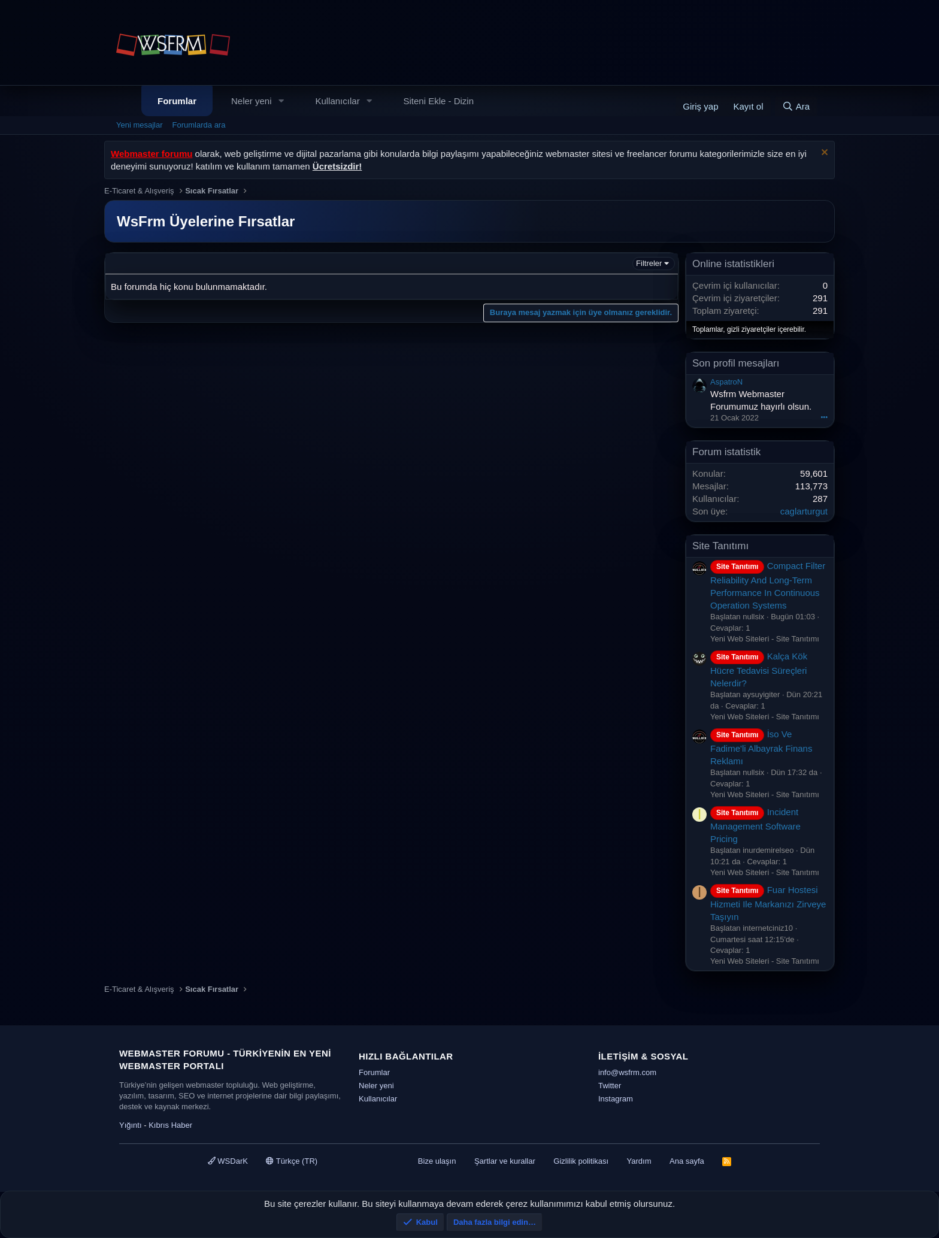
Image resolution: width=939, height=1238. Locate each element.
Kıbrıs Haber (170, 1125)
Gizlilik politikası (580, 1161)
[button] (280, 101)
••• (824, 416)
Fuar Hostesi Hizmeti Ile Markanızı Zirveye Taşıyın (768, 903)
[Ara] (796, 106)
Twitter (609, 1085)
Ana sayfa (687, 1161)
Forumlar (176, 101)
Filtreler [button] (649, 263)
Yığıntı (130, 1125)
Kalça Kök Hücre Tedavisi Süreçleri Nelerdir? (758, 669)
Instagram (615, 1098)
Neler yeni (251, 101)
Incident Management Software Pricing (755, 825)
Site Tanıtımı (720, 546)
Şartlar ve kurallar (504, 1161)
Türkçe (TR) (291, 1161)
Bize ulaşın (437, 1161)
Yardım (639, 1161)
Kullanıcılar (337, 101)
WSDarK (228, 1161)
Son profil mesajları (736, 363)
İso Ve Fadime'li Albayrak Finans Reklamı (761, 747)
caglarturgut (804, 511)
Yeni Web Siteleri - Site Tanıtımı (764, 638)
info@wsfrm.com (627, 1072)
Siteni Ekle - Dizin (439, 101)
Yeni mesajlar (139, 124)
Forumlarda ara (199, 124)
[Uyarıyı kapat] (823, 153)
